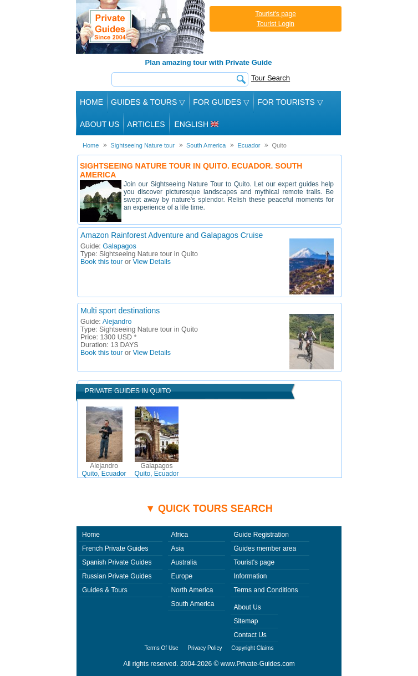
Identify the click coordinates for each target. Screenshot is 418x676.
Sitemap (245, 621)
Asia (177, 548)
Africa (179, 534)
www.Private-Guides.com (258, 664)
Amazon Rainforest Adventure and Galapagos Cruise (171, 235)
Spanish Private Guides (116, 562)
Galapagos (119, 246)
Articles (146, 124)
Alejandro (117, 322)
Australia (184, 562)
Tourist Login (275, 24)
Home (91, 102)
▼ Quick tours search (209, 508)
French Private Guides (115, 548)
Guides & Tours (105, 590)
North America (192, 590)
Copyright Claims (252, 648)
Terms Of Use (162, 648)
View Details (152, 262)
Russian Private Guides (116, 576)
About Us (99, 124)
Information (250, 576)
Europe (181, 576)
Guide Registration (260, 534)
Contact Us (249, 635)
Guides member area (264, 548)
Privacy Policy (204, 648)
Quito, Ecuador (103, 469)
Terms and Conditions (265, 590)
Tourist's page (275, 14)
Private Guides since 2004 (141, 27)
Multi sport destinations (120, 310)
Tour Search (270, 78)
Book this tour (101, 262)
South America (192, 604)
